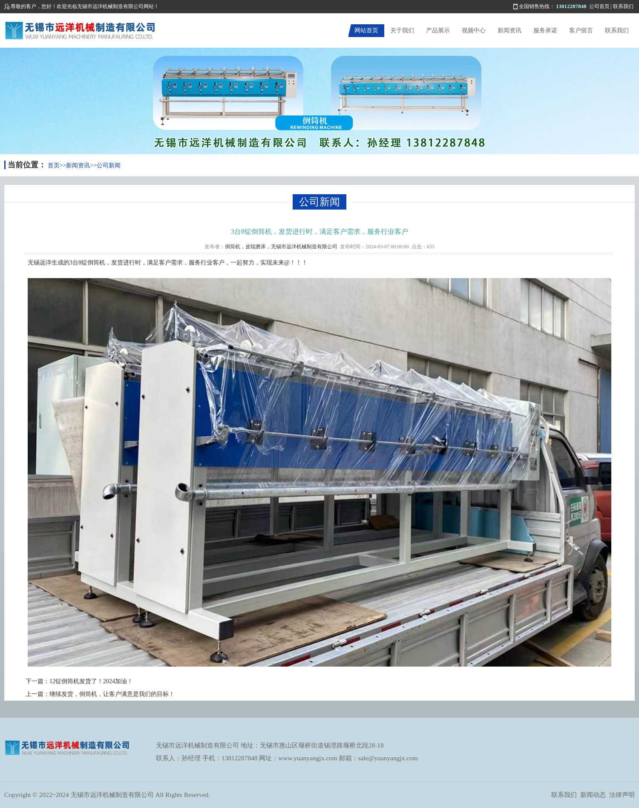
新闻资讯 (509, 30)
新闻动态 (593, 794)
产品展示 (438, 30)
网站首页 (366, 30)
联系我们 (623, 6)
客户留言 (581, 30)
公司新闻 (109, 165)
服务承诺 (545, 30)
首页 (54, 165)
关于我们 (402, 30)
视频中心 (474, 30)
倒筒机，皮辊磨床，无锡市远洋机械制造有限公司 (281, 247)
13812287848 (571, 6)
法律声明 (622, 794)
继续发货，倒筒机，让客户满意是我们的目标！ (112, 694)
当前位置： (27, 165)
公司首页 (599, 6)
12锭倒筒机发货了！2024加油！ (91, 681)
